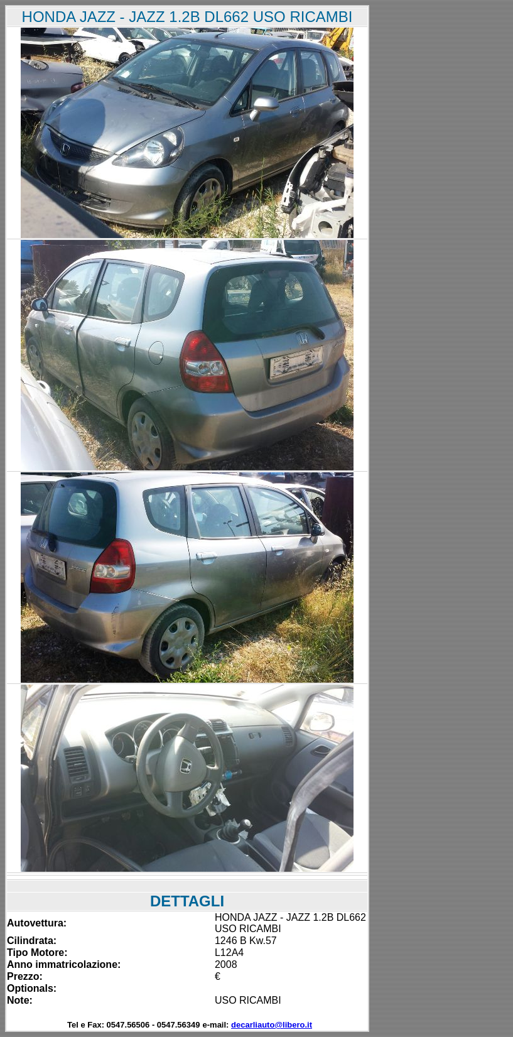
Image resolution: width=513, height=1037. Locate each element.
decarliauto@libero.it (271, 1024)
